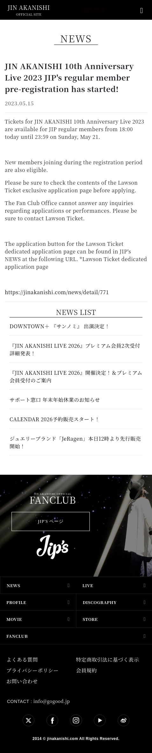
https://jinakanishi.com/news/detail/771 (57, 292)
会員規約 (86, 670)
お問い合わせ (22, 681)
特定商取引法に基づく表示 (107, 659)
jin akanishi (29, 7)
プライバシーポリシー (32, 670)
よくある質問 (22, 659)
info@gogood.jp (51, 701)
